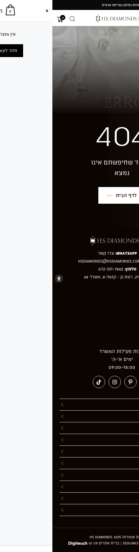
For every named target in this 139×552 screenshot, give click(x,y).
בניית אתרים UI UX (51, 543)
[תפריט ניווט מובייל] (132, 18)
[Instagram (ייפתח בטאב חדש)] (62, 382)
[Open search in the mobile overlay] (20, 19)
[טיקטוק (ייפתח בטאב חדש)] (46, 382)
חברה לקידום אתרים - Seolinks (96, 543)
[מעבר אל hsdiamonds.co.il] (69, 18)
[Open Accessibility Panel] (7, 279)
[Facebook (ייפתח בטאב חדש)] (94, 382)
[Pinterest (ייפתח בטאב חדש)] (78, 382)
